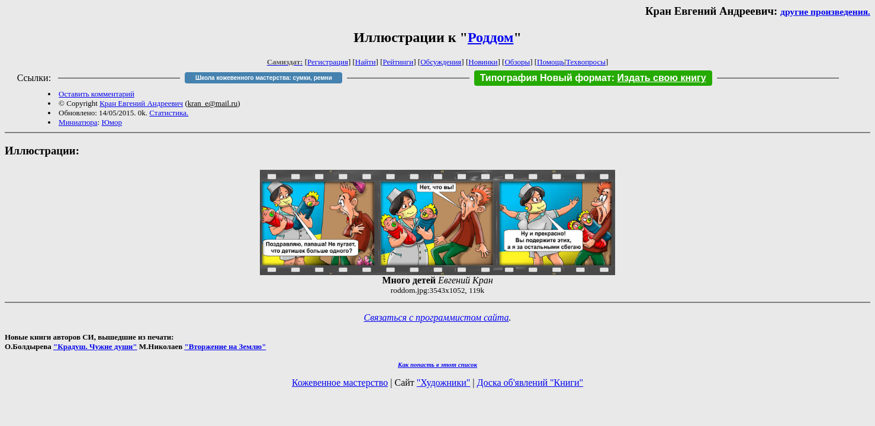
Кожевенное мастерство (340, 382)
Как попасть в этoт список (437, 364)
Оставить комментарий (96, 93)
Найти (365, 61)
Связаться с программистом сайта (436, 317)
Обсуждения (440, 61)
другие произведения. (825, 12)
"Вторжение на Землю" (225, 346)
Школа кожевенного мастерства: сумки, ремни (263, 78)
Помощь (550, 61)
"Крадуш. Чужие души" (95, 346)
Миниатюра (78, 122)
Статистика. (168, 112)
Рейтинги (398, 61)
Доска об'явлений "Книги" (530, 382)
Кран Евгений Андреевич (141, 103)
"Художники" (443, 382)
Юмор (112, 122)
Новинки (482, 61)
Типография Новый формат (546, 78)
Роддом (491, 37)
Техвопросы (586, 61)
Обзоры (517, 61)
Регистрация (327, 61)
